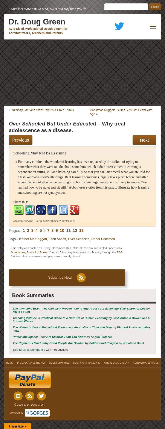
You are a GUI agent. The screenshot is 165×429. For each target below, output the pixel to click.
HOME (9, 363)
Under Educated (103, 239)
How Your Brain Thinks (42, 110)
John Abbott (57, 239)
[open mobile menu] (153, 26)
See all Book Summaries (29, 349)
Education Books (37, 252)
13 (81, 230)
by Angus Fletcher (62, 336)
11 (68, 230)
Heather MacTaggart (32, 239)
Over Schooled (78, 239)
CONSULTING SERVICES (145, 363)
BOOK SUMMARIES (59, 363)
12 (75, 230)
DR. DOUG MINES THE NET (31, 363)
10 (62, 230)
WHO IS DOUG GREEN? (116, 363)
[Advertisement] (82, 72)
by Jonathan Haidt (78, 343)
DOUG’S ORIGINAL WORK (86, 363)
